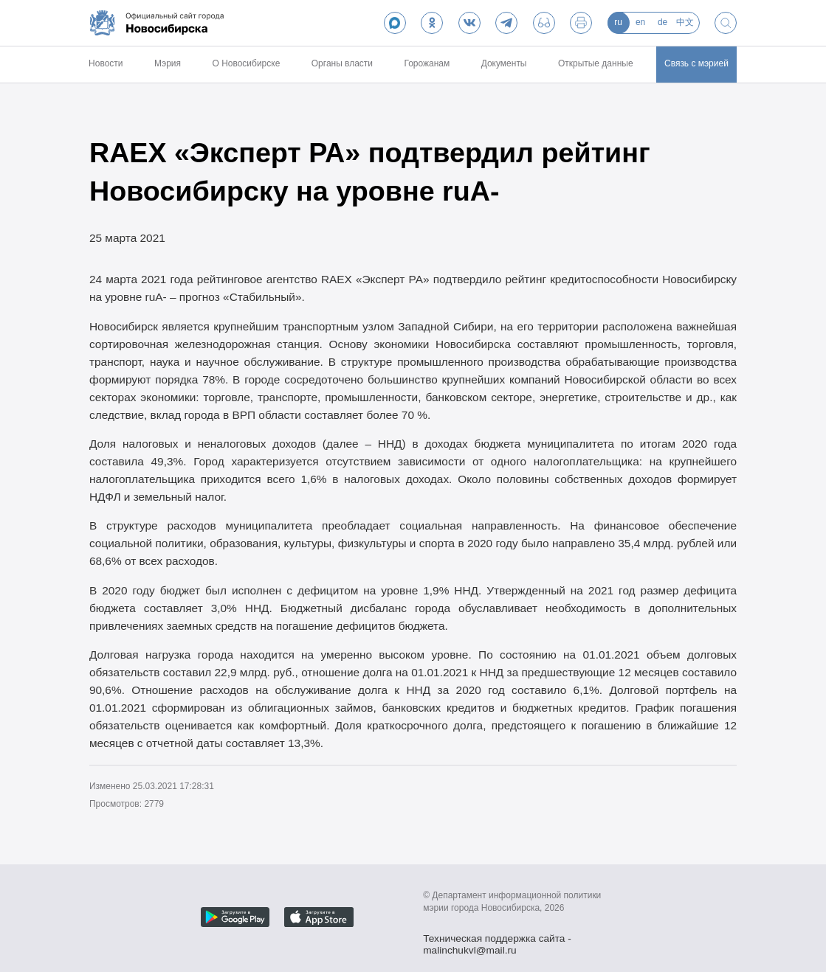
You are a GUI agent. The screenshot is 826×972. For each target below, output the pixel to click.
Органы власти (342, 63)
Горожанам (427, 63)
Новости (106, 63)
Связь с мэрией (696, 63)
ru (618, 22)
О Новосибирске (247, 63)
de (662, 22)
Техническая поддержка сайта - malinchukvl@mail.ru (497, 940)
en (640, 22)
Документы (504, 63)
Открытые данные (595, 63)
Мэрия (167, 63)
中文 (685, 22)
